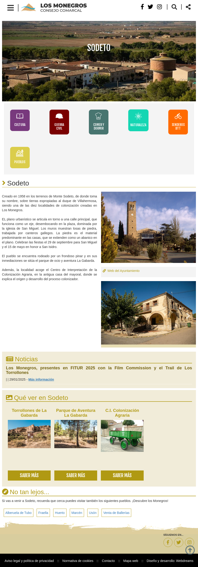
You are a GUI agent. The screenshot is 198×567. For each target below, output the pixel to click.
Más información (41, 378)
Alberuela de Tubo (19, 511)
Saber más (29, 474)
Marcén (77, 511)
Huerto (60, 511)
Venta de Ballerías (117, 511)
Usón (93, 511)
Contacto (108, 560)
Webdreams (184, 560)
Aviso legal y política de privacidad (29, 560)
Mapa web (130, 560)
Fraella (43, 511)
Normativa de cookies (77, 560)
